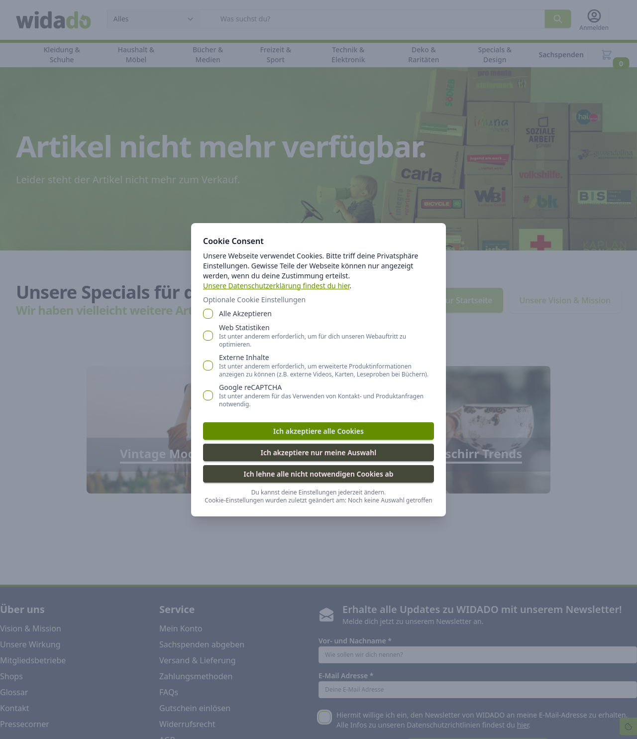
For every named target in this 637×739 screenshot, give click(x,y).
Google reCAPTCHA (326, 395)
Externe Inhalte (326, 365)
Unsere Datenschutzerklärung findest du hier (276, 285)
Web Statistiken (326, 336)
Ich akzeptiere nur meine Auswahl (318, 452)
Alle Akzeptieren (245, 313)
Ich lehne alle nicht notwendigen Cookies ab (318, 474)
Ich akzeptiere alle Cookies (318, 431)
